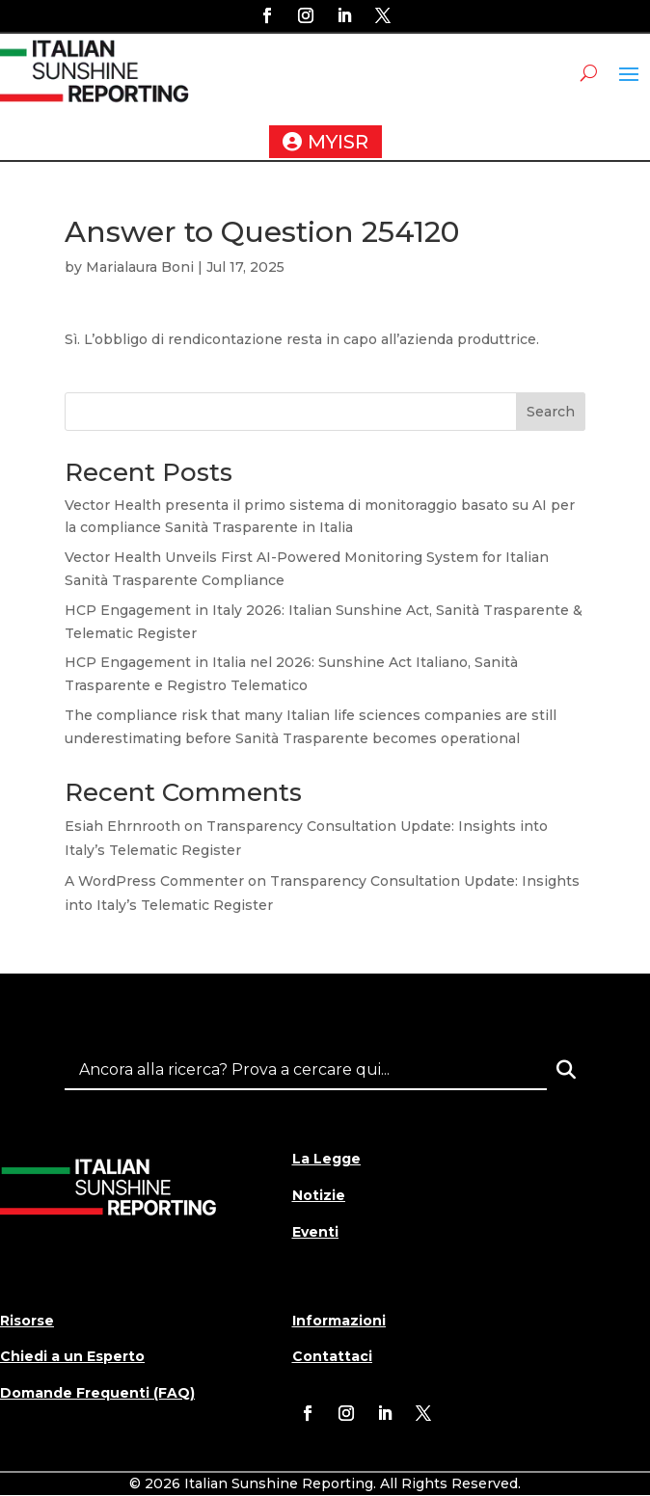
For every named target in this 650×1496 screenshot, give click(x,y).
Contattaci (332, 1356)
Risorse (27, 1320)
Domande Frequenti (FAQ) (97, 1393)
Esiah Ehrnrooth (122, 826)
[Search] (566, 1070)
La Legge (326, 1158)
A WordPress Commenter (154, 881)
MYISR (338, 141)
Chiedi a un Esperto (72, 1356)
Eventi (315, 1232)
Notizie (318, 1195)
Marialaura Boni (140, 267)
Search (551, 411)
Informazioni (339, 1320)
